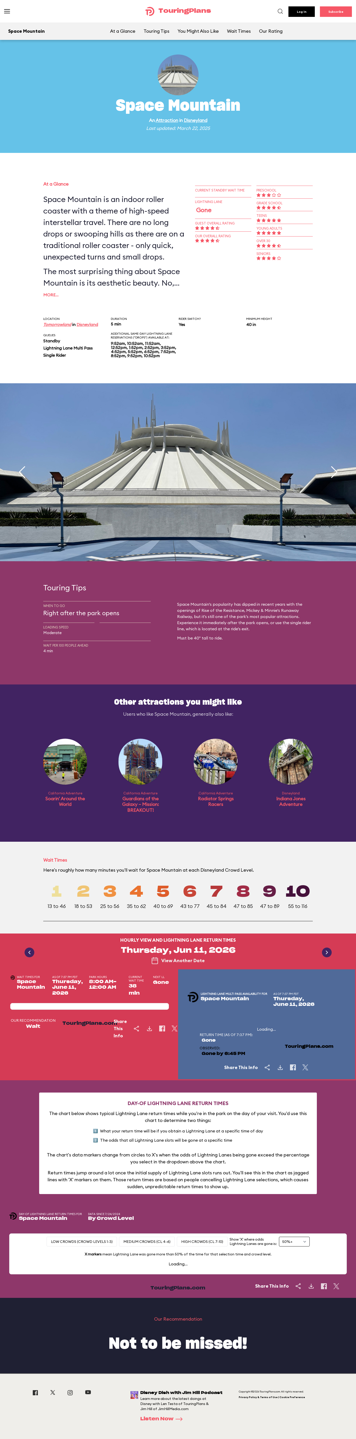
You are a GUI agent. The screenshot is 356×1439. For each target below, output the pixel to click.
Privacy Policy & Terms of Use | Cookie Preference (272, 1397)
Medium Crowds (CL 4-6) (146, 1241)
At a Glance (122, 31)
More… (51, 294)
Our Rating (271, 31)
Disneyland (195, 120)
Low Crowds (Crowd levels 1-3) (82, 1241)
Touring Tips (156, 31)
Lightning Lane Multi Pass (68, 348)
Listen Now (163, 1419)
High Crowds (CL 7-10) (202, 1241)
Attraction (167, 120)
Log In (301, 12)
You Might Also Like (198, 31)
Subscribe (335, 12)
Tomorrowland (57, 324)
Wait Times (239, 31)
